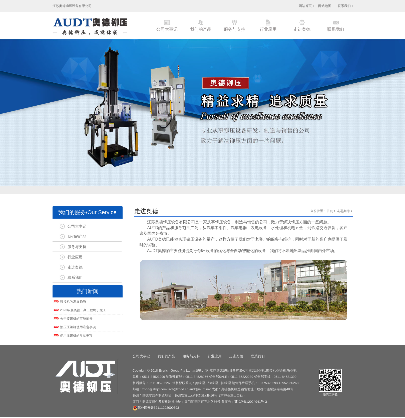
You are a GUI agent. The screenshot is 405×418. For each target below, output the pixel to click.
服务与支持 (234, 29)
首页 (329, 211)
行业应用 (268, 29)
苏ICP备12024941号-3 (250, 402)
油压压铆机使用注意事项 (78, 327)
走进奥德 (301, 29)
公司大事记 (167, 29)
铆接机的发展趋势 (73, 301)
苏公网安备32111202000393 (156, 408)
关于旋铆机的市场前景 (76, 318)
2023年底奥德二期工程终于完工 (83, 310)
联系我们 (344, 6)
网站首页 (305, 6)
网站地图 (324, 6)
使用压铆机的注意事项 (76, 335)
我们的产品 (200, 29)
